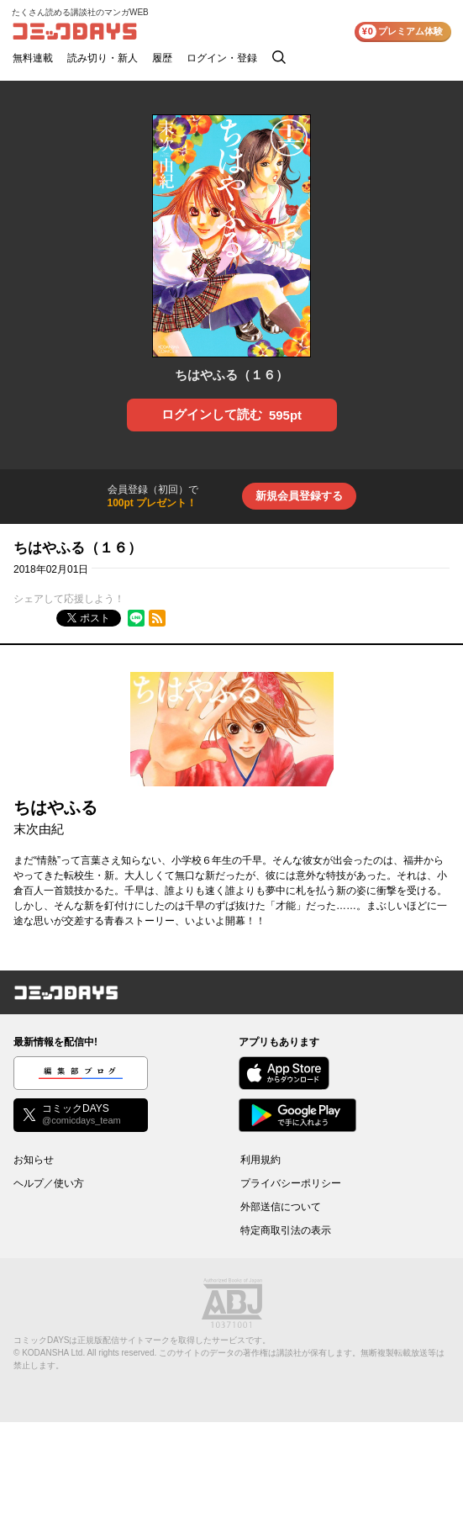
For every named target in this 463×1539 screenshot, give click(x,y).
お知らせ (33, 1160)
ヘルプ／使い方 (48, 1183)
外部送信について (280, 1207)
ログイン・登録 (222, 58)
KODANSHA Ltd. (53, 1352)
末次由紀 (38, 829)
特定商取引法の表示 (285, 1230)
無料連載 (33, 58)
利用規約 (260, 1160)
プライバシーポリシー (290, 1183)
